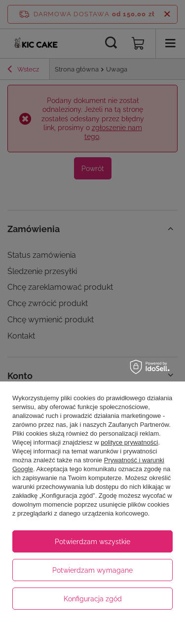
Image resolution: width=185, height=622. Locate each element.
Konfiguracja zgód (93, 599)
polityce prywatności (129, 442)
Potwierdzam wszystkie (92, 542)
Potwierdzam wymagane (92, 570)
